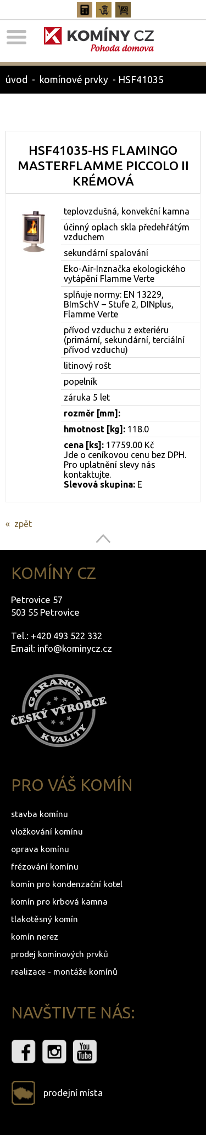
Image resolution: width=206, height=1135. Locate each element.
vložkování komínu (47, 831)
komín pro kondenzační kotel (67, 884)
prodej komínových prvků (59, 954)
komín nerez (34, 936)
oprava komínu (40, 849)
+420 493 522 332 (66, 635)
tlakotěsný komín (44, 919)
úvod (16, 79)
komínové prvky (74, 79)
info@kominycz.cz (74, 648)
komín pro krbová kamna (59, 901)
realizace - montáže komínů (64, 971)
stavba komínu (39, 814)
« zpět (18, 524)
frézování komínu (45, 866)
